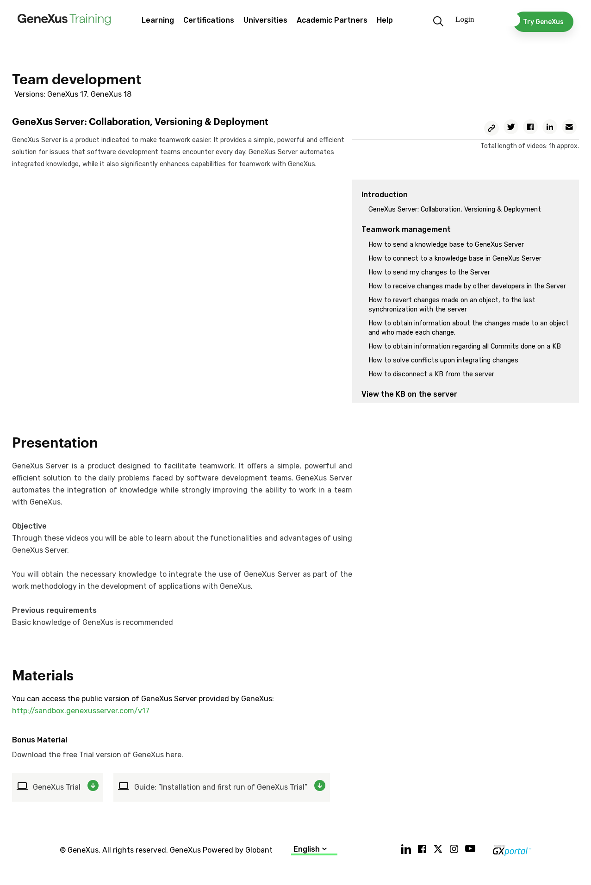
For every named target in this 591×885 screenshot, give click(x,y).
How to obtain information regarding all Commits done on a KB (464, 346)
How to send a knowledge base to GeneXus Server (446, 245)
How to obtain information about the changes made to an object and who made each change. (468, 328)
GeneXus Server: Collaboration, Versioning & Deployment (454, 209)
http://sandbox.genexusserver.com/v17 (80, 710)
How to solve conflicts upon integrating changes (443, 360)
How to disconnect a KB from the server (431, 374)
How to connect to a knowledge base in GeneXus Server (454, 258)
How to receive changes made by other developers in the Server (467, 286)
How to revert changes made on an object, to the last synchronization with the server (451, 304)
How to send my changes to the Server (429, 272)
